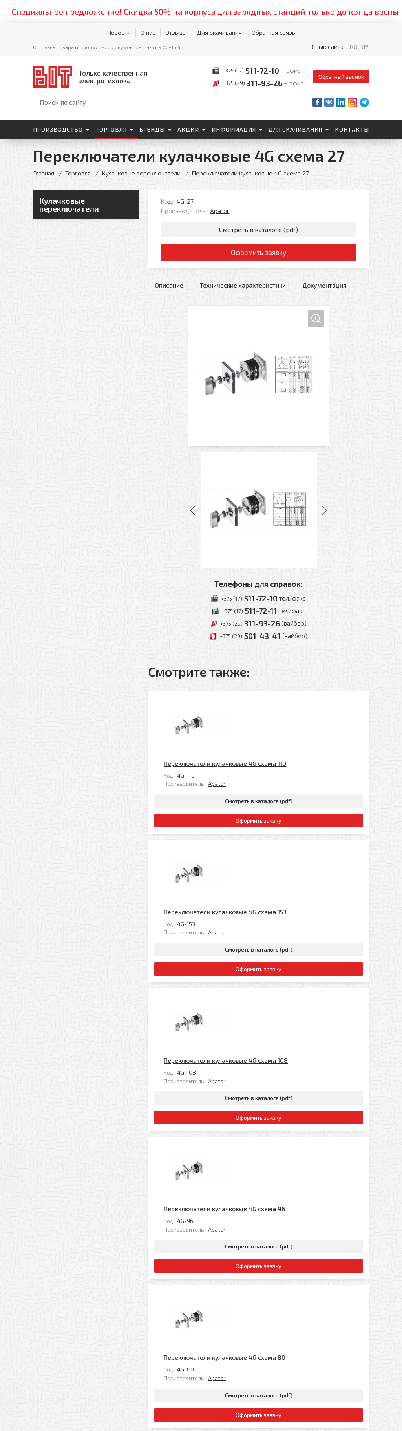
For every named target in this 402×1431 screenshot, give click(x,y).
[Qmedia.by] (348, 1420)
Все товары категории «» (332, 1264)
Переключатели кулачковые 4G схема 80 (279, 1155)
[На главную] (92, 76)
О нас (148, 32)
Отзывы (176, 32)
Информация (234, 129)
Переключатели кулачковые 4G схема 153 (280, 816)
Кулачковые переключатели (142, 173)
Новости (119, 32)
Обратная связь (273, 32)
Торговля (111, 129)
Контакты (352, 129)
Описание (169, 287)
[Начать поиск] (296, 102)
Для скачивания (219, 32)
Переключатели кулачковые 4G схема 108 (281, 929)
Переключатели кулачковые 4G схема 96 (279, 1042)
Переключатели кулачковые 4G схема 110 (280, 703)
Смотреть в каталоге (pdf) (258, 229)
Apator (219, 210)
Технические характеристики (243, 287)
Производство (58, 129)
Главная (44, 173)
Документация (324, 287)
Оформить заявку (258, 254)
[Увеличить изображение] (258, 377)
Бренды (152, 129)
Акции (188, 129)
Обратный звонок (341, 76)
